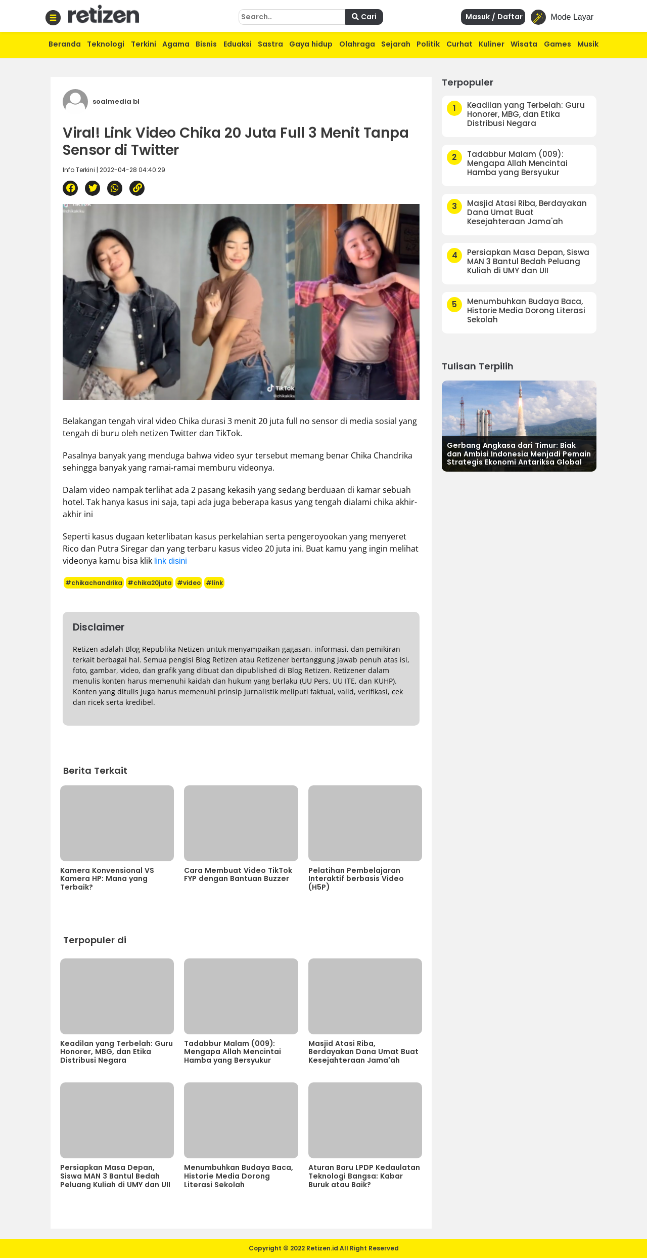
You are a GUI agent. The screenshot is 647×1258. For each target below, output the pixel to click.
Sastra (270, 44)
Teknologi (105, 44)
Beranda (65, 44)
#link (214, 582)
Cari (364, 17)
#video (189, 582)
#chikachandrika (93, 582)
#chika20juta (149, 582)
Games (557, 44)
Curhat (459, 44)
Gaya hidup (311, 44)
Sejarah (395, 44)
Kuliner (491, 44)
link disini (170, 561)
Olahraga (357, 44)
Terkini (143, 44)
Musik (587, 44)
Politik (428, 44)
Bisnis (206, 44)
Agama (176, 44)
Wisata (524, 44)
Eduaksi (237, 44)
